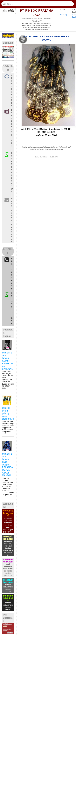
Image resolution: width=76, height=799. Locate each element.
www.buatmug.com (8, 513)
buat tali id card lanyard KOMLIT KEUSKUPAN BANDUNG (7, 360)
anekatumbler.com (8, 581)
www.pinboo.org (8, 537)
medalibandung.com (8, 598)
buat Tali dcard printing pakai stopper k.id (8, 413)
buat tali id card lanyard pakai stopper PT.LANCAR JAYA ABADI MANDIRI (7, 465)
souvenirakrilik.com (8, 560)
